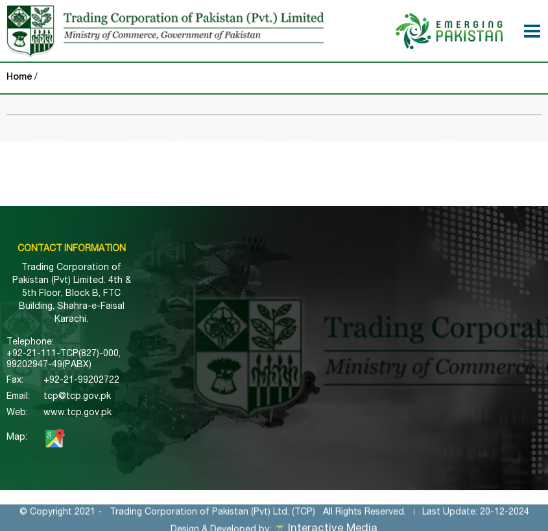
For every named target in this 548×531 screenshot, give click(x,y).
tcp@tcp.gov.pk (77, 396)
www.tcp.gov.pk (77, 413)
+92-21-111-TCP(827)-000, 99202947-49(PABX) (63, 360)
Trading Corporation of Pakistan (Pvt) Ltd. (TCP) (212, 518)
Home (19, 77)
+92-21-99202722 (81, 380)
